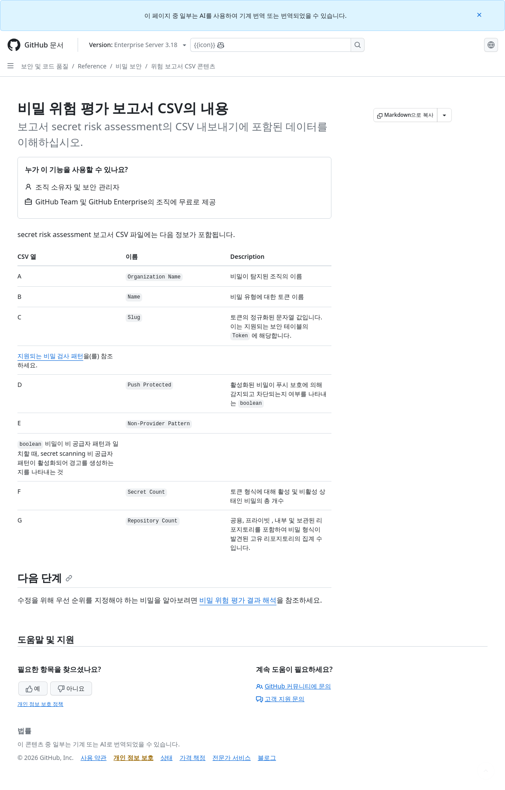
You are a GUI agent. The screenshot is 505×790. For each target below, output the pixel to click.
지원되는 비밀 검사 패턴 (50, 356)
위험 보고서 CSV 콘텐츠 (183, 66)
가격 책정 (193, 757)
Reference (92, 66)
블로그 (267, 757)
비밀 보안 (129, 66)
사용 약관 (94, 757)
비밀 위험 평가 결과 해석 (237, 600)
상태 (166, 757)
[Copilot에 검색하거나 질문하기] (277, 45)
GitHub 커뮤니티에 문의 (293, 686)
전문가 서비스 (231, 757)
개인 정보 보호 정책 (40, 704)
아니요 (71, 688)
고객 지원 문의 (280, 699)
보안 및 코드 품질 (44, 66)
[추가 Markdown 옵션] (444, 115)
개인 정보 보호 (133, 757)
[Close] (480, 14)
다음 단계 (44, 577)
